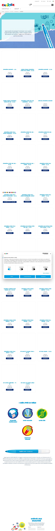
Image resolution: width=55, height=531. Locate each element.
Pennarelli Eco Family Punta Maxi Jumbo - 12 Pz (45, 227)
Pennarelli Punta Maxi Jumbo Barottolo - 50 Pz (9, 133)
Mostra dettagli (46, 273)
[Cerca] (43, 5)
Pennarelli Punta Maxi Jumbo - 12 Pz (45, 164)
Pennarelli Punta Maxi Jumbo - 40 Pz (9, 227)
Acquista (9, 76)
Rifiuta (12, 276)
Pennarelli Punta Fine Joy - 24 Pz (45, 133)
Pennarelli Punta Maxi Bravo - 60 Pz (9, 352)
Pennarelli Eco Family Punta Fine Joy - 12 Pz (27, 227)
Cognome (39, 527)
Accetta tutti (43, 276)
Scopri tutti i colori (9, 201)
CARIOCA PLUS (5, 8)
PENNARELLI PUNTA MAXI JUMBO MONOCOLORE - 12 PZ (10, 195)
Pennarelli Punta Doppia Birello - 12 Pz (27, 289)
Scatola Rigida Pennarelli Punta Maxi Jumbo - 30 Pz (27, 70)
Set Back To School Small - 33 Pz (27, 352)
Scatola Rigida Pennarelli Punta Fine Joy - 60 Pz (9, 101)
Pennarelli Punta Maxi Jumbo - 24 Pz (45, 195)
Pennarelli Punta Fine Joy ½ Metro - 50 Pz (27, 164)
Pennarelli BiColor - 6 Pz (9, 69)
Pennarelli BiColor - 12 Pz (45, 69)
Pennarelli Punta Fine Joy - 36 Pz (9, 164)
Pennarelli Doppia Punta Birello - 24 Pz (45, 289)
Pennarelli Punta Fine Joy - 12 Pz (27, 133)
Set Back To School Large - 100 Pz (27, 383)
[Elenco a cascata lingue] (53, 1)
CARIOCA (16, 8)
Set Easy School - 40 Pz (45, 351)
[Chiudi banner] (50, 253)
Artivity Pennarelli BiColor (45, 101)
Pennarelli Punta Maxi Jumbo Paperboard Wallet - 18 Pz (27, 195)
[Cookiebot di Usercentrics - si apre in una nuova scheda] (43, 253)
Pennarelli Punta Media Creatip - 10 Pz (27, 321)
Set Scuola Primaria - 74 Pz (9, 383)
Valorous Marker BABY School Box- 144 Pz (10, 289)
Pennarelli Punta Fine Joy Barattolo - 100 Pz (27, 101)
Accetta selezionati (27, 276)
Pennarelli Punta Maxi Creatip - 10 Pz (45, 321)
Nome (29, 527)
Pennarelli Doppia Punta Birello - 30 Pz (10, 321)
